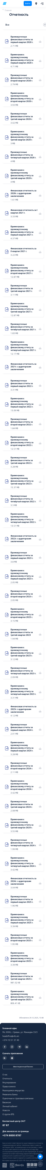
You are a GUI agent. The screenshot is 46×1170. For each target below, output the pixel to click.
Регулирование (9, 1082)
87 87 (5, 1125)
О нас (4, 1074)
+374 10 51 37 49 (10, 1040)
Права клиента (8, 1086)
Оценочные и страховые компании (17, 1098)
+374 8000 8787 (11, 1135)
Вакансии (6, 1102)
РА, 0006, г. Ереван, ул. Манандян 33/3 (20, 1032)
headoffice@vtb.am (10, 1036)
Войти (27, 3)
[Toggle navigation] (41, 3)
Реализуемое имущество (13, 1090)
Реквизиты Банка (9, 1094)
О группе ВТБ (8, 1114)
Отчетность (7, 1078)
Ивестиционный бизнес (23, 1067)
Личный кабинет (9, 1106)
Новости (6, 1110)
